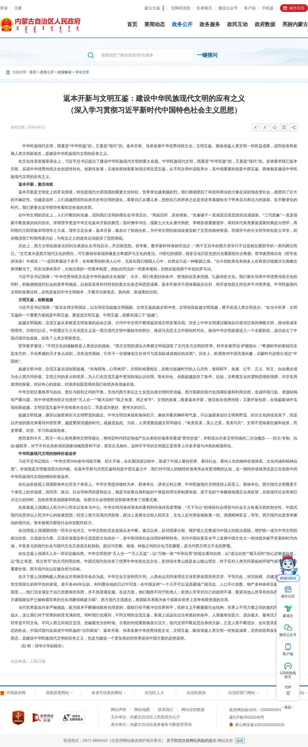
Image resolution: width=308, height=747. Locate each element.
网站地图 (142, 710)
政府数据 (265, 24)
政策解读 (64, 72)
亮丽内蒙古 (295, 24)
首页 (132, 24)
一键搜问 (207, 55)
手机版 (268, 8)
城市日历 (296, 8)
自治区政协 (196, 693)
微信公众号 (228, 8)
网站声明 (118, 710)
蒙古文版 (152, 8)
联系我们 (165, 710)
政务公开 (182, 24)
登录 (4, 8)
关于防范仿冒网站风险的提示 (191, 740)
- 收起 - (287, 707)
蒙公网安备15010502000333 (259, 725)
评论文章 (82, 72)
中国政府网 (16, 693)
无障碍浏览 (180, 8)
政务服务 (210, 24)
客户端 (250, 8)
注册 (18, 8)
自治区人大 (154, 693)
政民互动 (237, 24)
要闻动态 (154, 24)
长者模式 (204, 8)
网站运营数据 (192, 710)
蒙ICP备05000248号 (246, 717)
